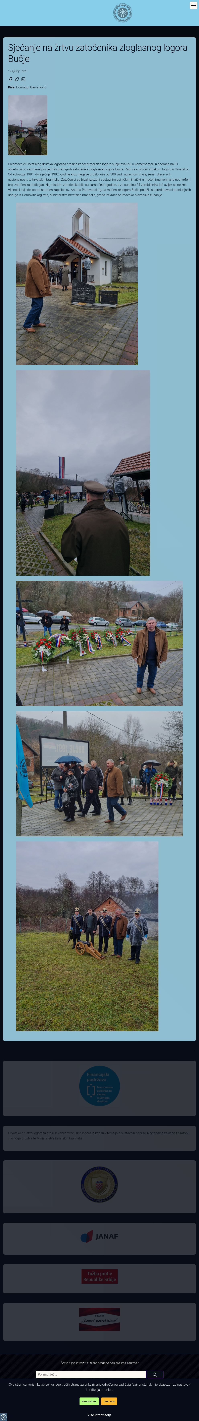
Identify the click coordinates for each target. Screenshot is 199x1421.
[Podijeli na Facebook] (10, 79)
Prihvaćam (89, 1401)
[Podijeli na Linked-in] (23, 79)
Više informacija (100, 1415)
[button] (193, 5)
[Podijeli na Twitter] (16, 79)
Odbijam (109, 1401)
